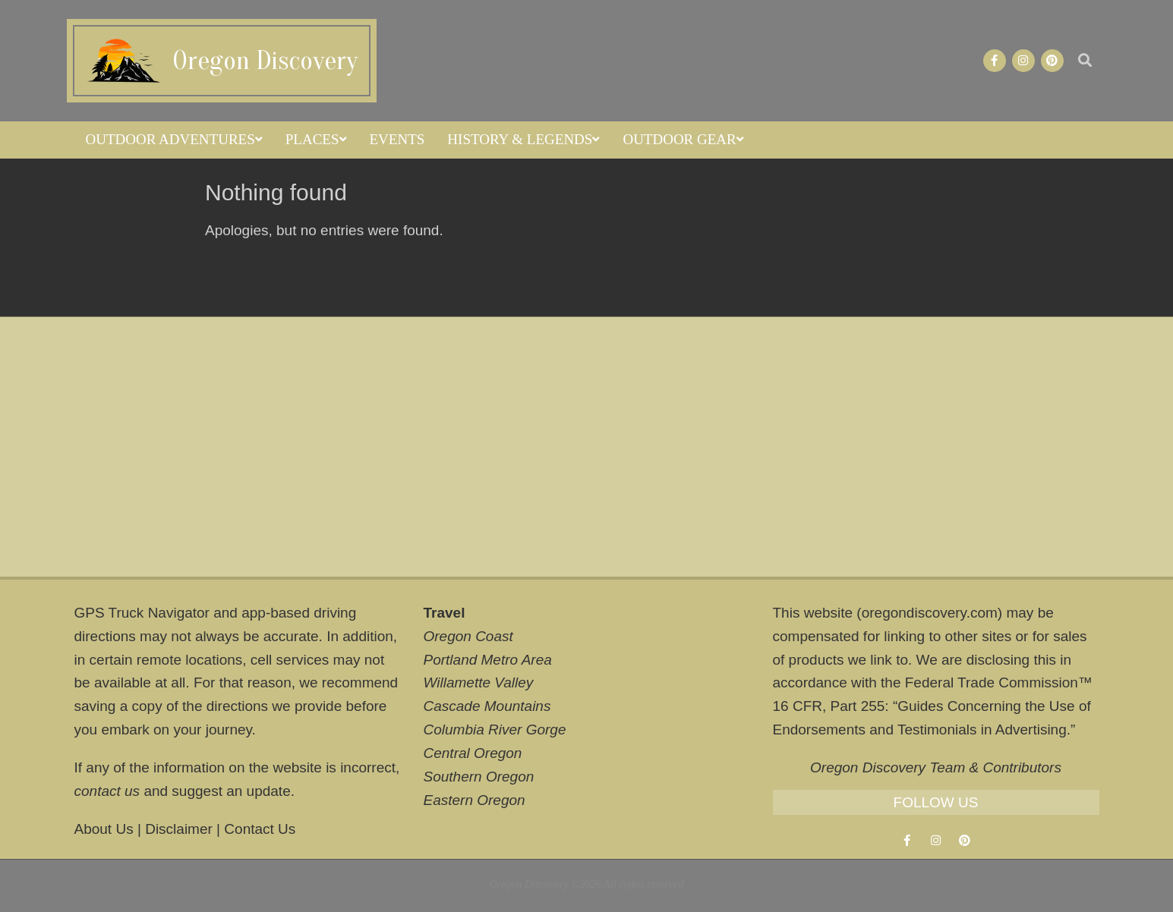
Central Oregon (473, 753)
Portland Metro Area (488, 660)
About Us (104, 829)
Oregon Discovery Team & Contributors (935, 767)
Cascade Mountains (487, 706)
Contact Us (259, 829)
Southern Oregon (479, 777)
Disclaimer (179, 829)
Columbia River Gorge (495, 729)
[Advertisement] (586, 447)
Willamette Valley (479, 682)
